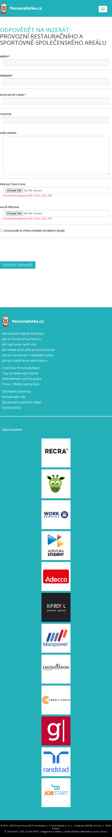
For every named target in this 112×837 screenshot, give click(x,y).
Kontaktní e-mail (12, 94)
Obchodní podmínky (16, 391)
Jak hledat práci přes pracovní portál (28, 350)
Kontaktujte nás (13, 397)
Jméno (4, 56)
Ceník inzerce (11, 407)
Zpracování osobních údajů (21, 402)
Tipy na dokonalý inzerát (20, 373)
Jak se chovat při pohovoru (21, 339)
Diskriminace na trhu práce (21, 379)
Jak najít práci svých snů (19, 344)
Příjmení (5, 75)
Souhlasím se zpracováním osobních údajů (32, 230)
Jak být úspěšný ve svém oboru (24, 360)
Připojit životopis (12, 184)
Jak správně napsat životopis (23, 333)
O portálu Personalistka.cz (21, 368)
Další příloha (9, 207)
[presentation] (29, 248)
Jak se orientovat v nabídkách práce (27, 355)
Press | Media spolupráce (20, 384)
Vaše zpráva (8, 133)
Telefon (5, 114)
